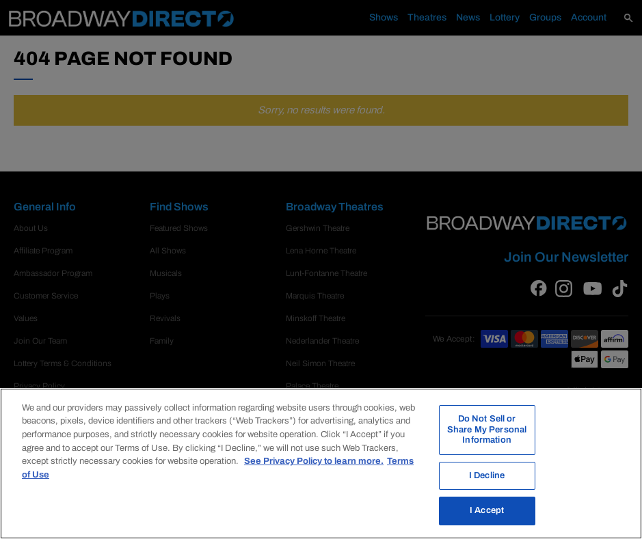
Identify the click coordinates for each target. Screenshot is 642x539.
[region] (321, 463)
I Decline (487, 475)
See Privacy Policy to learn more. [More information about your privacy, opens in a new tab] (314, 461)
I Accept (487, 510)
